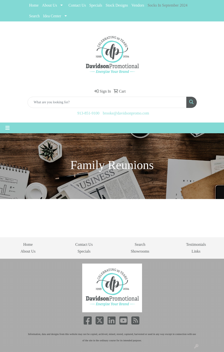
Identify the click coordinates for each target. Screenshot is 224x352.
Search (34, 16)
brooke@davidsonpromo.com (126, 113)
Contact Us (77, 5)
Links (196, 251)
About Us (49, 5)
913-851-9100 (88, 113)
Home (34, 5)
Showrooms (140, 251)
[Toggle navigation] (7, 127)
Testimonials (196, 244)
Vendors (137, 5)
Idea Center (52, 16)
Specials (84, 251)
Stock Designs (117, 5)
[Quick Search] (107, 102)
